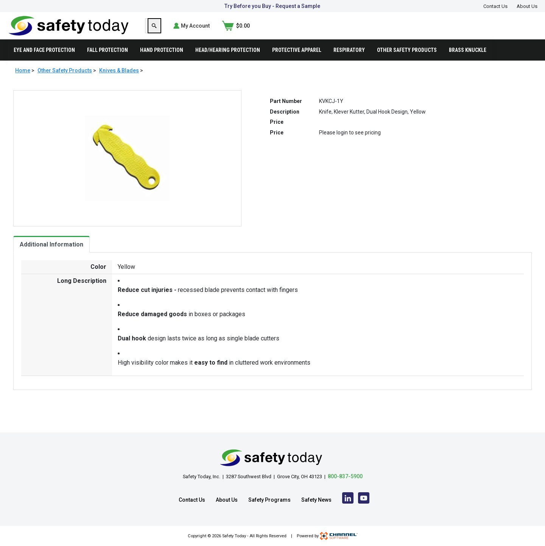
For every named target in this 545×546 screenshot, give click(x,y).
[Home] (69, 31)
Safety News (316, 500)
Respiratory (349, 62)
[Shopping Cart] (523, 32)
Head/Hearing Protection (227, 62)
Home (22, 83)
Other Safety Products (407, 62)
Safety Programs (269, 500)
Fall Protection (107, 62)
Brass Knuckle (467, 62)
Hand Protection (161, 62)
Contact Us (495, 6)
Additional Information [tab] (51, 256)
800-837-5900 (345, 476)
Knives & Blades (119, 83)
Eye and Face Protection (44, 62)
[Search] (424, 32)
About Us (527, 6)
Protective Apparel (296, 62)
